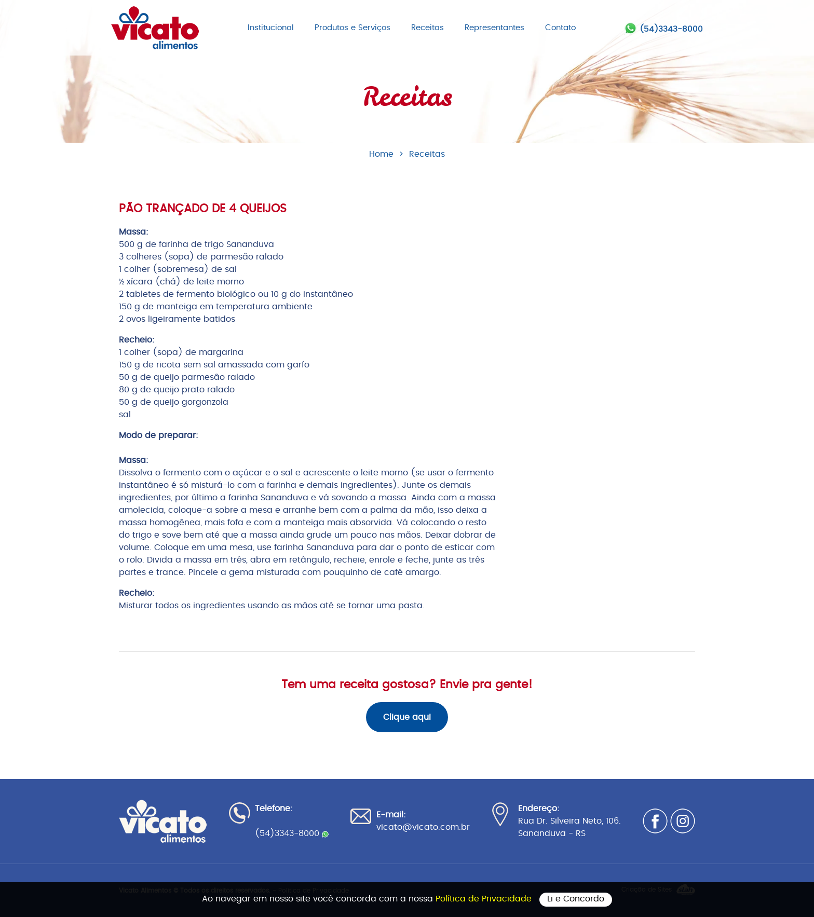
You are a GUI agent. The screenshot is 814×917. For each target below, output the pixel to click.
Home (381, 154)
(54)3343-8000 (671, 29)
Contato (560, 28)
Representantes (494, 28)
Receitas (427, 28)
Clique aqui (407, 717)
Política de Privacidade (485, 899)
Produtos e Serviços (352, 28)
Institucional (271, 28)
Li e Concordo (575, 899)
